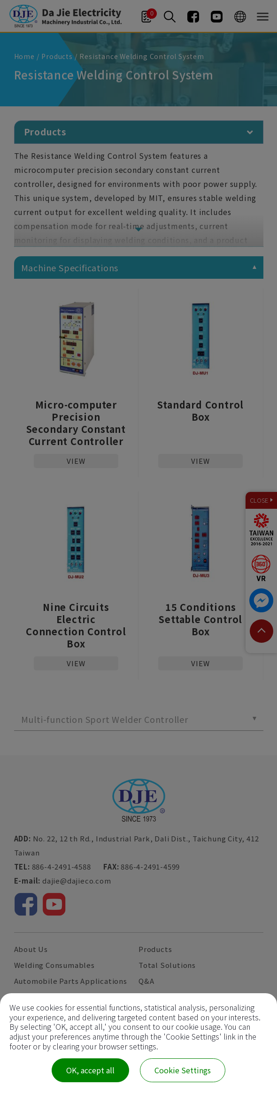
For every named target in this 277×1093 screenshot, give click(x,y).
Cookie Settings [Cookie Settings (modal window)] (182, 1070)
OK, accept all (90, 1070)
